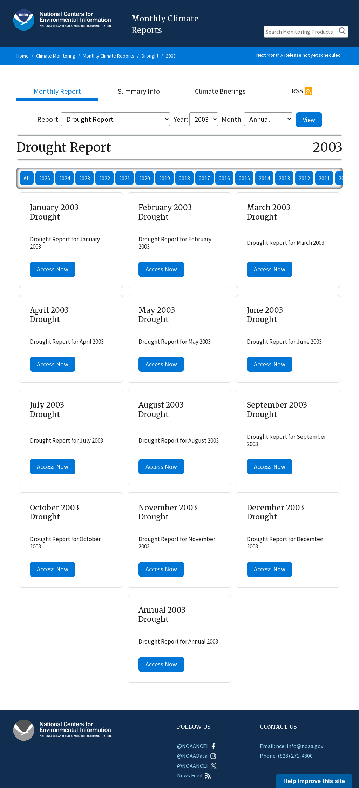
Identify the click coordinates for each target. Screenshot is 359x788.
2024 (64, 178)
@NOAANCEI (197, 745)
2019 (164, 178)
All (26, 178)
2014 (264, 178)
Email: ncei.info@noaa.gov (291, 745)
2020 (144, 178)
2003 (171, 56)
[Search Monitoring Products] (306, 32)
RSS (297, 90)
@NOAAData (196, 755)
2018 (184, 178)
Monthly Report (57, 91)
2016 (224, 178)
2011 (324, 178)
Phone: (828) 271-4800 (286, 755)
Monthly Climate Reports (108, 56)
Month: (232, 119)
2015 (244, 178)
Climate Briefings (220, 91)
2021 (124, 178)
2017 (204, 178)
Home (22, 56)
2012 (304, 178)
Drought (150, 56)
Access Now (52, 269)
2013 (284, 178)
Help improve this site (314, 781)
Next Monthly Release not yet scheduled (298, 55)
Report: (48, 119)
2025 (44, 178)
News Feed (194, 775)
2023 (84, 178)
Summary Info (139, 91)
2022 (104, 178)
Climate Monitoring (55, 56)
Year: (181, 119)
